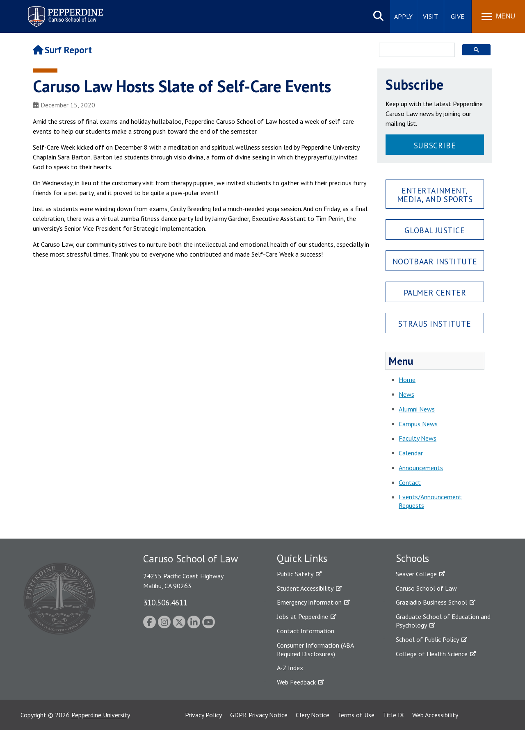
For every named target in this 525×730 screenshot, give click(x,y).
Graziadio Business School (431, 602)
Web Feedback (296, 682)
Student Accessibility (305, 588)
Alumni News (417, 409)
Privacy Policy (203, 715)
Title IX (393, 715)
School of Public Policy (427, 639)
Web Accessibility (435, 715)
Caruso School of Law (426, 588)
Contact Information (305, 631)
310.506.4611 (165, 602)
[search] (414, 50)
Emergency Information (309, 602)
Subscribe (435, 145)
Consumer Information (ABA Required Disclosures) (315, 649)
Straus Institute (434, 323)
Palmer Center (435, 292)
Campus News (418, 424)
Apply (403, 16)
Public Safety (295, 574)
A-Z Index (290, 668)
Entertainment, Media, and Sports (435, 194)
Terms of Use (356, 715)
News (406, 394)
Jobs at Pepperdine (302, 616)
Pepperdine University (100, 715)
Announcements (421, 468)
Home (407, 379)
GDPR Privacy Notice (259, 715)
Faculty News (417, 438)
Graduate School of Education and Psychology (443, 620)
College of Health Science (432, 654)
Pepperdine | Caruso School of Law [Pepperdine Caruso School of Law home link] (64, 11)
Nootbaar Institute (435, 261)
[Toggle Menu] (498, 16)
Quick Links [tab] (302, 558)
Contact (410, 482)
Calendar (411, 453)
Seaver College (416, 574)
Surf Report (62, 50)
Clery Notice (312, 715)
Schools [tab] (412, 558)
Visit (430, 16)
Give (457, 16)
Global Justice (434, 230)
